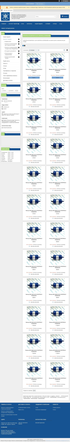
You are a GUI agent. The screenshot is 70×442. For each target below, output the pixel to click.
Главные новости (56, 407)
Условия (47, 23)
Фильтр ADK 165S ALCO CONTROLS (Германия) (57, 295)
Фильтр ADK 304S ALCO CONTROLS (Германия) (33, 351)
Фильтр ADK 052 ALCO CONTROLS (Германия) (34, 99)
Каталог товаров (13, 23)
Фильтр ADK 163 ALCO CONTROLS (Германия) (57, 239)
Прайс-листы (6, 61)
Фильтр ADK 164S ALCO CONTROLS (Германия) (57, 267)
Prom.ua (41, 439)
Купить (33, 77)
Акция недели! (39, 23)
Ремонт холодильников (7, 28)
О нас (22, 23)
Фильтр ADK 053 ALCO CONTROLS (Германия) (34, 127)
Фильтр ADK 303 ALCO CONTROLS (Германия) (34, 323)
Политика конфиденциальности (63, 440)
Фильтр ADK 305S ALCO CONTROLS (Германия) (33, 379)
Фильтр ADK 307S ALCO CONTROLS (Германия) (57, 379)
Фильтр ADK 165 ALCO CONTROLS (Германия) (34, 295)
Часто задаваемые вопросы (10, 75)
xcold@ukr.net (6, 106)
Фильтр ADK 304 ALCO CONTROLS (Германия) (57, 323)
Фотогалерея (6, 78)
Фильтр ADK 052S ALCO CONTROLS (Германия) (57, 99)
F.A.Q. (61, 23)
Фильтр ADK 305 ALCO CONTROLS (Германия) (57, 351)
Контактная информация (41, 409)
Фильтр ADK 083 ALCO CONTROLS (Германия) (34, 183)
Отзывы (5, 73)
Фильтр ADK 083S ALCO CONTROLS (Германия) (57, 183)
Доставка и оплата (7, 80)
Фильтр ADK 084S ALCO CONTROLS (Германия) (57, 211)
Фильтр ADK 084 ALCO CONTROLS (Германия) (34, 211)
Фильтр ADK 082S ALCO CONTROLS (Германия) (57, 155)
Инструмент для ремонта (10, 51)
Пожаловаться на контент (51, 440)
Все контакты (40, 3)
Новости (5, 63)
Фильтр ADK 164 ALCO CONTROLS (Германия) (34, 267)
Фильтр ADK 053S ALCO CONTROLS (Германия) (57, 127)
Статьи (55, 23)
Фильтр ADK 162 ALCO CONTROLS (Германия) (34, 239)
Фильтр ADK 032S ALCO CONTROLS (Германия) (57, 70)
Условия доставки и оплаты (24, 407)
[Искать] (55, 16)
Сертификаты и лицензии (9, 70)
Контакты (29, 23)
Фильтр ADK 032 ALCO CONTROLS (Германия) (34, 70)
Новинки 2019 (8, 41)
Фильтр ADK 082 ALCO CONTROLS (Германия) (34, 155)
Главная (3, 23)
